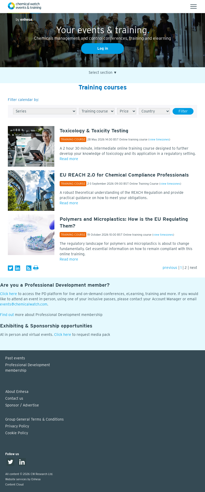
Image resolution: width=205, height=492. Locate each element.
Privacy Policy (17, 426)
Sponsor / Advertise (22, 405)
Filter (183, 111)
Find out (7, 315)
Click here (8, 294)
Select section (103, 72)
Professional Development (105, 368)
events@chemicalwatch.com (23, 304)
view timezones (159, 139)
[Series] (44, 111)
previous (170, 267)
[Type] (97, 111)
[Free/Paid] (126, 111)
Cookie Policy (16, 433)
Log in (102, 48)
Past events (15, 358)
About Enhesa (17, 391)
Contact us (14, 398)
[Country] (154, 111)
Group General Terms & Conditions (34, 419)
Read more (69, 159)
